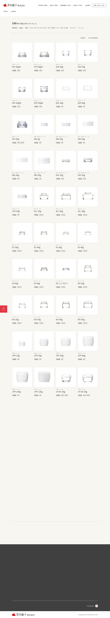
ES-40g (37, 247)
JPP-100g (16, 391)
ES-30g (15, 247)
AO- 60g (59, 211)
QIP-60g (81, 102)
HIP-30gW (16, 102)
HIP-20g (81, 175)
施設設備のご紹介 (65, 5)
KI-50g (37, 283)
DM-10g (59, 139)
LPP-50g (16, 211)
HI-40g (81, 247)
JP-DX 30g (60, 391)
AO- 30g (37, 211)
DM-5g (37, 139)
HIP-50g (81, 66)
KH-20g (15, 319)
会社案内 (87, 5)
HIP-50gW (38, 102)
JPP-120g (38, 391)
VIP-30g (15, 139)
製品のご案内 (54, 5)
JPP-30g (38, 355)
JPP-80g (82, 355)
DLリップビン (62, 283)
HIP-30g (59, 66)
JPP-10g (16, 355)
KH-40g (59, 319)
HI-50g (15, 283)
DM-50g (37, 175)
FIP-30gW (16, 66)
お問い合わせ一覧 (99, 5)
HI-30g (59, 247)
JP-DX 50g (82, 391)
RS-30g (81, 283)
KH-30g (37, 319)
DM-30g (15, 175)
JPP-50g (60, 355)
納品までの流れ (77, 5)
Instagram (92, 606)
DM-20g (81, 139)
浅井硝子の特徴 (42, 5)
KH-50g (81, 319)
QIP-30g (59, 102)
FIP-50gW (38, 66)
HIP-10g (59, 175)
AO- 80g (81, 211)
